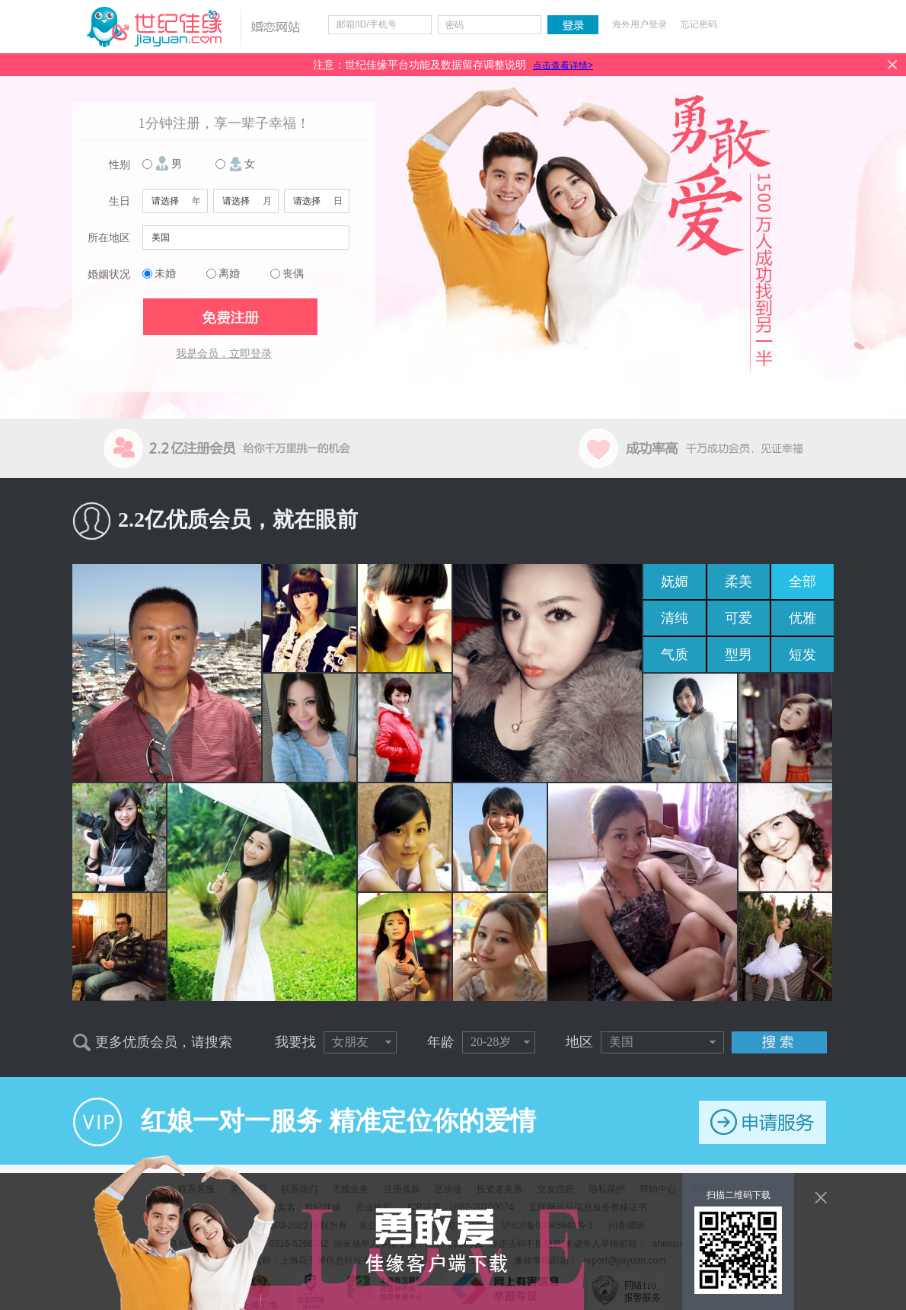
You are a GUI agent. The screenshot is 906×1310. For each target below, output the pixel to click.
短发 (802, 654)
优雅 (802, 618)
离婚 (229, 273)
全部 (802, 581)
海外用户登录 (639, 24)
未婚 (165, 273)
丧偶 (293, 273)
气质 (674, 654)
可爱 (738, 618)
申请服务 (762, 1122)
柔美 (738, 581)
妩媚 (674, 581)
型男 (738, 654)
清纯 (674, 618)
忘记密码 (699, 24)
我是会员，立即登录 (224, 353)
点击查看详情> (563, 65)
